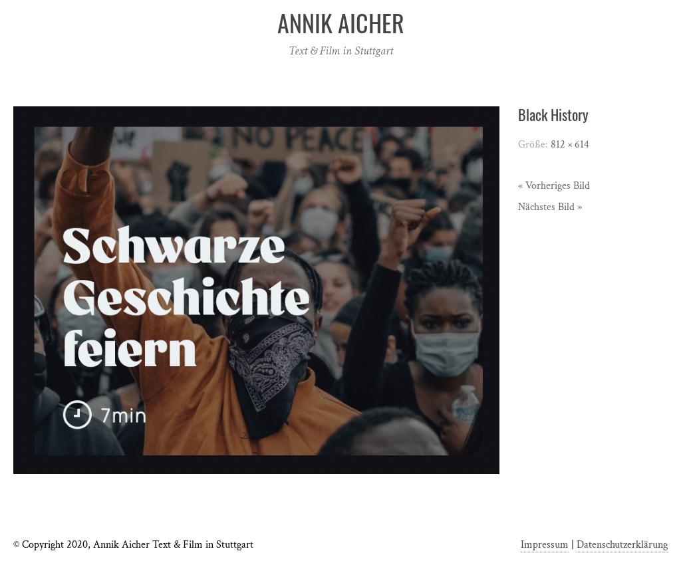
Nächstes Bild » (550, 207)
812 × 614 (570, 145)
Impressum (545, 545)
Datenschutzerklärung (622, 545)
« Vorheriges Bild (554, 186)
